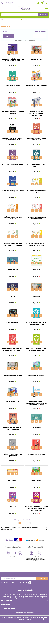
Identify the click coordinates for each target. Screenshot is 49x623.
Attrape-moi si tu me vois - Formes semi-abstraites (12, 349)
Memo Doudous (12, 401)
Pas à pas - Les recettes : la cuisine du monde (36, 244)
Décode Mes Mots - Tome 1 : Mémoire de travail (12, 139)
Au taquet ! (12, 480)
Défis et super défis (36, 454)
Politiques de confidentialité (38, 617)
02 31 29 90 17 (8, 3)
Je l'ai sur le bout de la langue (36, 165)
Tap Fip (12, 296)
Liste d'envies (6, 529)
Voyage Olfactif (12, 322)
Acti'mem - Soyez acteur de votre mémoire (12, 428)
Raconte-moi (36, 59)
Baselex (36, 296)
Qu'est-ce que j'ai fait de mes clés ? (36, 139)
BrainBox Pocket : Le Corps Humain (13, 112)
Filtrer (8, 36)
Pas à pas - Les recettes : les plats (12, 218)
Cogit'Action (13, 270)
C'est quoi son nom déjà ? (12, 164)
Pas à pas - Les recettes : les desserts (36, 218)
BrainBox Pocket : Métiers (36, 85)
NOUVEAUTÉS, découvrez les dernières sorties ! (19, 527)
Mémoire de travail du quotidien (12, 455)
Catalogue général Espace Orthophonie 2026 (13, 60)
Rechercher (42, 14)
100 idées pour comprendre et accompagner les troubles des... (36, 508)
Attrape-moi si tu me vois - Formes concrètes (36, 349)
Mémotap (12, 507)
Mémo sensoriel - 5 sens (12, 375)
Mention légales (24, 617)
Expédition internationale (24, 613)
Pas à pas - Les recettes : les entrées (36, 191)
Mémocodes (36, 428)
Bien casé (36, 270)
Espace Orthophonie (24, 590)
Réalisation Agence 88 (24, 619)
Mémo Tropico (36, 480)
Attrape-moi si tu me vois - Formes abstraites (36, 323)
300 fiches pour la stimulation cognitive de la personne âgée (36, 403)
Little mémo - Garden (36, 375)
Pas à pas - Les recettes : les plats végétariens (12, 244)
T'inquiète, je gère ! (12, 85)
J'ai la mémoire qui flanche (13, 191)
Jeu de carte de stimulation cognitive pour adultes (36, 113)
